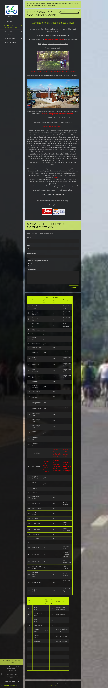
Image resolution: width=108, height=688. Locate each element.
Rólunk (10, 35)
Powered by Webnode (53, 686)
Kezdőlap (10, 22)
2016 (28, 5)
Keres (78, 12)
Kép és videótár (10, 31)
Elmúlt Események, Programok (68, 3)
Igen (31, 263)
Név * (29, 238)
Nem (31, 266)
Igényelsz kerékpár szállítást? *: (37, 261)
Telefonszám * (32, 253)
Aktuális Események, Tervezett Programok (10, 26)
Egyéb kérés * (31, 270)
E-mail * (29, 245)
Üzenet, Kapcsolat (10, 42)
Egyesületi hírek (10, 38)
